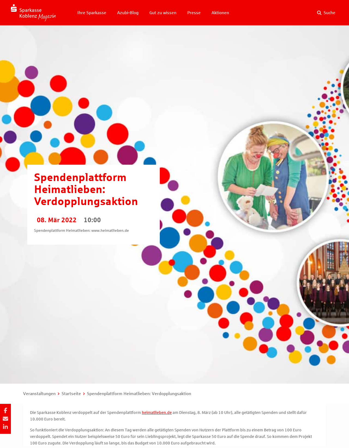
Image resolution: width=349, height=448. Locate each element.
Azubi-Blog (128, 12)
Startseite (71, 393)
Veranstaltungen (39, 393)
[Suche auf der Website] (326, 13)
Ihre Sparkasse (91, 12)
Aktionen (220, 12)
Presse (194, 12)
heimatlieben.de (157, 412)
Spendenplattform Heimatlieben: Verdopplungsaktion (139, 393)
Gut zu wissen (162, 12)
